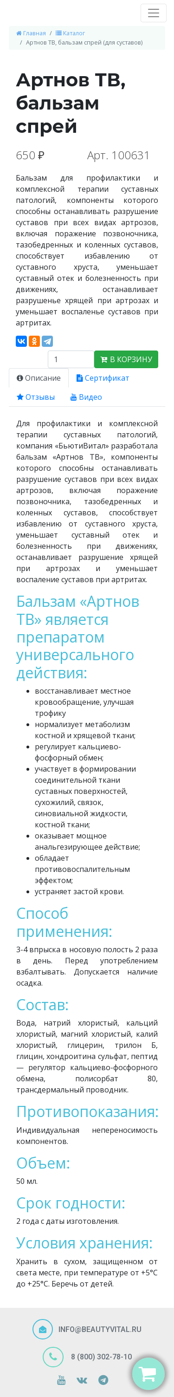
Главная (31, 33)
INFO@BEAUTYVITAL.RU (100, 1329)
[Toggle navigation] (154, 13)
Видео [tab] (86, 397)
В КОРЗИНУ (126, 359)
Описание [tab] (39, 378)
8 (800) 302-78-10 (100, 1356)
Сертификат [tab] (103, 378)
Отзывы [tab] (36, 397)
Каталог (70, 33)
